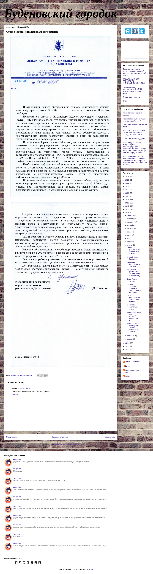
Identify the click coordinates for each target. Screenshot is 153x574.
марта (129, 245)
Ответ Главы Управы (132, 280)
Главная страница (60, 437)
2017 (127, 206)
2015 (127, 213)
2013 (127, 346)
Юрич (127, 376)
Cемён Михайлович (132, 362)
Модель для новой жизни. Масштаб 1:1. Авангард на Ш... (134, 316)
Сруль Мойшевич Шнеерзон (132, 371)
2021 (127, 193)
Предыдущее (109, 437)
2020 (127, 196)
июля (129, 232)
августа (130, 229)
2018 (127, 203)
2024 (127, 183)
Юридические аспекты (131, 97)
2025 (127, 180)
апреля (130, 242)
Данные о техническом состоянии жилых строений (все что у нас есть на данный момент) (134, 72)
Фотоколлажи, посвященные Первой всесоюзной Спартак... (133, 328)
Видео (125, 101)
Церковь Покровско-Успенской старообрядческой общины (134, 288)
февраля (131, 336)
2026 (127, 177)
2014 (127, 343)
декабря (130, 215)
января (130, 339)
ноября (130, 219)
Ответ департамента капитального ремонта (133, 251)
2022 (127, 190)
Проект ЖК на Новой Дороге (134, 139)
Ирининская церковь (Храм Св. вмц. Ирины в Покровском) (134, 273)
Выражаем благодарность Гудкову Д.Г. (133, 264)
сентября (131, 225)
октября (130, 222)
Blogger (91, 569)
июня (129, 235)
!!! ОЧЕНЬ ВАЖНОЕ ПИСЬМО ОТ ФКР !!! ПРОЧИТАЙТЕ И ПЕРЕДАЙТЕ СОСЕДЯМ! (134, 133)
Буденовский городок (60, 13)
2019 (127, 199)
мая (129, 238)
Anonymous (17, 459)
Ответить (15, 395)
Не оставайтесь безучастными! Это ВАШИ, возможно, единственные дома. (133, 90)
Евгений (128, 366)
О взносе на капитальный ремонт (133, 307)
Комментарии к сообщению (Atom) (66, 445)
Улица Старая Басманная (132, 258)
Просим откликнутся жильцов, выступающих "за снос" (134, 120)
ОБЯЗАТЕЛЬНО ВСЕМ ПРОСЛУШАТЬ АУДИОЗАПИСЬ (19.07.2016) (134, 81)
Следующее (11, 437)
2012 (127, 350)
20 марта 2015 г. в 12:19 (25, 388)
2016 (127, 209)
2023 (127, 186)
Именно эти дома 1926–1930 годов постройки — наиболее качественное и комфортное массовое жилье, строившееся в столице (135, 161)
